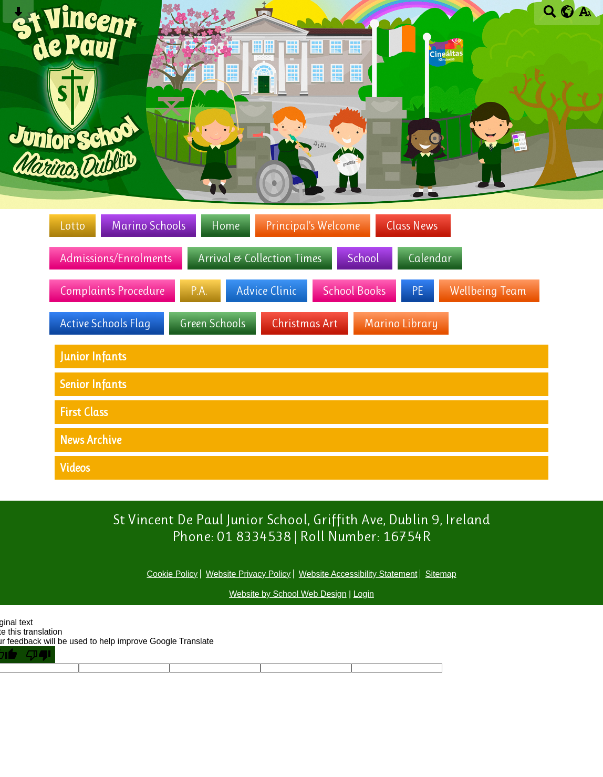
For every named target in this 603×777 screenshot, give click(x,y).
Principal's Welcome (313, 225)
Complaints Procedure (112, 290)
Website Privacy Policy (248, 573)
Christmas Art (305, 323)
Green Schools (212, 323)
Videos (75, 467)
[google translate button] (567, 11)
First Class (84, 412)
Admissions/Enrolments (116, 258)
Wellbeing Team (488, 290)
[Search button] (549, 15)
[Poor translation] (38, 654)
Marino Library (401, 323)
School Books (354, 290)
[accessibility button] (584, 15)
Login (364, 593)
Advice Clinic (266, 290)
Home (226, 225)
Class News (412, 225)
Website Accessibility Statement (358, 573)
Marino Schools (148, 225)
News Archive (90, 440)
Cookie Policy (172, 573)
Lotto (72, 225)
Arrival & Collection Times (259, 258)
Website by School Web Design (288, 593)
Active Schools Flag (105, 323)
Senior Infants (93, 384)
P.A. (199, 290)
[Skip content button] (18, 15)
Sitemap (440, 573)
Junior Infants (93, 356)
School (363, 258)
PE (417, 290)
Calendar (430, 258)
